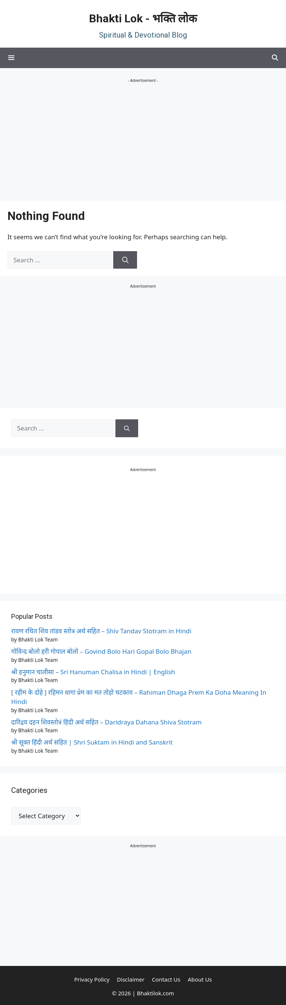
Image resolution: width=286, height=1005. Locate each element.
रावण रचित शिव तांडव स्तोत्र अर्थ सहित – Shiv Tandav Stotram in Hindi (101, 631)
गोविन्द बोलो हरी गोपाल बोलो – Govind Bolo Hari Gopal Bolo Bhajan (101, 651)
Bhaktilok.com (155, 993)
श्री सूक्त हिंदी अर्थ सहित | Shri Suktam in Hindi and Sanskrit (92, 742)
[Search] (125, 260)
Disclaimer (130, 979)
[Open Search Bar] (274, 58)
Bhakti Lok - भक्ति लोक (143, 18)
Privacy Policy (91, 979)
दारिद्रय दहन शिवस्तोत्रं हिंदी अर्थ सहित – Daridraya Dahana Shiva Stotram (106, 722)
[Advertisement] (143, 141)
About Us (200, 979)
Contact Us (166, 979)
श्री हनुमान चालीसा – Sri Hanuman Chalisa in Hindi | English (93, 672)
